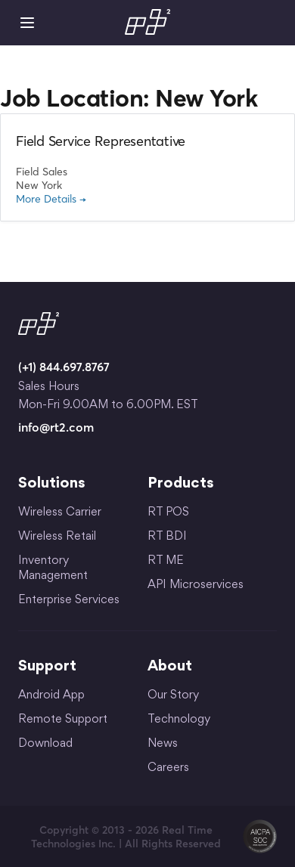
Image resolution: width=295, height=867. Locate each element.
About (170, 666)
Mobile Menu (27, 23)
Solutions (51, 483)
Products (181, 483)
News (163, 744)
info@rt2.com (56, 427)
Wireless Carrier (59, 513)
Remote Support (62, 720)
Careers (168, 768)
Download (45, 744)
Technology (179, 720)
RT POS (168, 513)
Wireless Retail (57, 537)
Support (47, 666)
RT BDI (167, 537)
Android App (51, 695)
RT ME (166, 561)
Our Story (173, 695)
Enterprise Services (69, 600)
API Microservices (196, 585)
